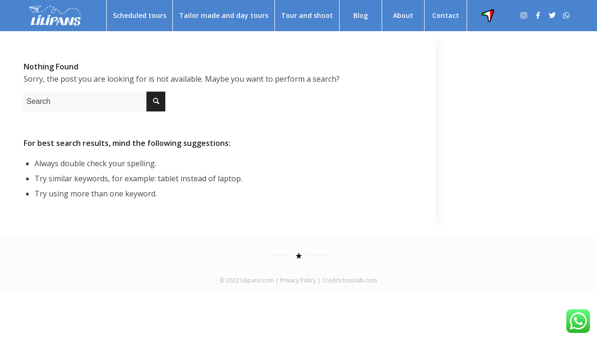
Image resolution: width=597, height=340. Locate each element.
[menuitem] (139, 15)
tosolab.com (360, 280)
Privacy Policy (298, 280)
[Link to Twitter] (552, 15)
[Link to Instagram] (524, 15)
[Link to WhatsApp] (566, 15)
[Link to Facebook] (538, 15)
